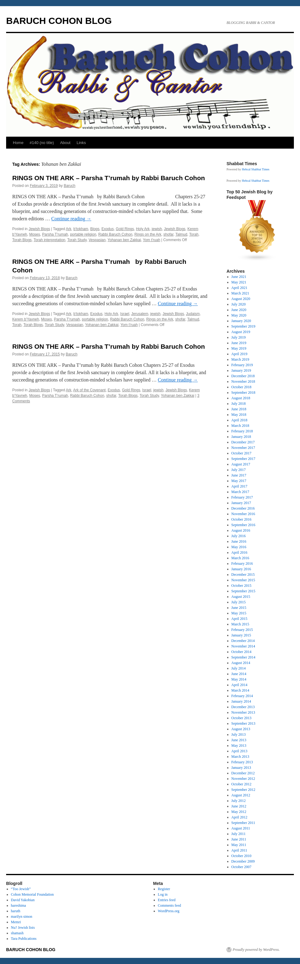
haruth (16, 911)
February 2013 (242, 762)
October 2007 (241, 867)
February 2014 (242, 696)
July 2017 (238, 470)
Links (81, 142)
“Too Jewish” (21, 889)
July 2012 (238, 801)
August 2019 (240, 332)
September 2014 (243, 657)
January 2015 (241, 635)
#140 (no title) (42, 142)
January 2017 (241, 503)
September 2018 (243, 392)
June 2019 (238, 343)
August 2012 (240, 795)
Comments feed (169, 905)
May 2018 (238, 414)
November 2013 (243, 712)
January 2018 (241, 437)
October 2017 (241, 453)
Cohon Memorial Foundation (32, 894)
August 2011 (240, 828)
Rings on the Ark (147, 234)
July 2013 (238, 734)
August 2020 (240, 299)
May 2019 (238, 348)
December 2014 (243, 641)
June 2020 (238, 310)
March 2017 (240, 492)
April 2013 (239, 751)
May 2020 (238, 315)
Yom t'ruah (151, 240)
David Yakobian (23, 900)
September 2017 (243, 459)
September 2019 (243, 326)
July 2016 (238, 536)
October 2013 (241, 718)
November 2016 (243, 514)
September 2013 (243, 723)
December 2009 (243, 861)
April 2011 (239, 850)
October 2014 (241, 652)
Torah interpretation (49, 240)
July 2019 (238, 337)
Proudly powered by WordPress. (256, 949)
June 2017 (238, 475)
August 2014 (240, 663)
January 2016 (241, 569)
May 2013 (238, 745)
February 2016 (242, 563)
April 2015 (239, 619)
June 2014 (238, 674)
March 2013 (240, 756)
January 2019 (241, 370)
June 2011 (238, 839)
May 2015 (238, 613)
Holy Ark (143, 229)
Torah (193, 234)
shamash (17, 933)
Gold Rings (125, 229)
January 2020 (241, 321)
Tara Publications (23, 938)
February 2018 (242, 431)
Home (18, 142)
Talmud (181, 234)
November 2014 (243, 646)
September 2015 (243, 591)
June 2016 (238, 541)
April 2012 (239, 817)
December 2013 (243, 707)
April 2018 (239, 420)
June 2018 (238, 409)
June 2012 (238, 806)
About (65, 142)
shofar (168, 234)
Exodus (107, 229)
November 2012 (243, 778)
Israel (124, 314)
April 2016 (239, 552)
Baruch (69, 186)
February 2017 (242, 497)
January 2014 (241, 701)
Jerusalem (139, 314)
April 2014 (239, 685)
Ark (68, 229)
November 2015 (243, 580)
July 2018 (238, 403)
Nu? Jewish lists (23, 927)
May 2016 (238, 547)
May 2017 (238, 481)
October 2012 (241, 784)
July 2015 (238, 602)
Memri (16, 922)
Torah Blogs (22, 240)
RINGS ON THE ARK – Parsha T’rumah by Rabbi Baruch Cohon (108, 177)
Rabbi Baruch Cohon (115, 234)
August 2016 (240, 530)
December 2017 (243, 442)
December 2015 (243, 574)
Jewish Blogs (39, 229)
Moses (34, 234)
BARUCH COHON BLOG (59, 21)
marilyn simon (21, 916)
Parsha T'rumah (55, 234)
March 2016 (240, 558)
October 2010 (241, 856)
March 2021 (240, 293)
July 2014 (238, 668)
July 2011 (238, 834)
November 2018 (243, 381)
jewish (157, 229)
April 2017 (239, 486)
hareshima (18, 905)
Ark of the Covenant (89, 390)
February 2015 (242, 630)
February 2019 (242, 365)
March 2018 (240, 425)
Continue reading (71, 218)
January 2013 (241, 767)
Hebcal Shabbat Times (255, 169)
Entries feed (167, 900)
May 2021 (238, 282)
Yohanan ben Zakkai (124, 240)
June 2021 (238, 277)
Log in (163, 894)
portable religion (83, 234)
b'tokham (80, 229)
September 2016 (243, 525)
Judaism (193, 314)
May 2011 (238, 845)
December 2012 (243, 773)
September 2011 (243, 823)
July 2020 (238, 304)
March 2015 (240, 624)
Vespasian (97, 240)
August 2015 (240, 596)
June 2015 (238, 607)
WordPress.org (168, 911)
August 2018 (240, 398)
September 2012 (243, 790)
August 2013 (240, 729)
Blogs (94, 229)
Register (164, 889)
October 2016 (241, 519)
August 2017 (240, 464)
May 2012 (238, 812)
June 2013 (238, 740)
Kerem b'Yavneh (25, 319)
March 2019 (240, 359)
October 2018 (241, 387)
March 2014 (240, 690)
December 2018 (243, 376)
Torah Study (77, 240)
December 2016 (243, 508)
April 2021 (239, 288)
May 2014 (238, 679)
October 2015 (241, 585)
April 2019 (239, 354)
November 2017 (243, 448)
